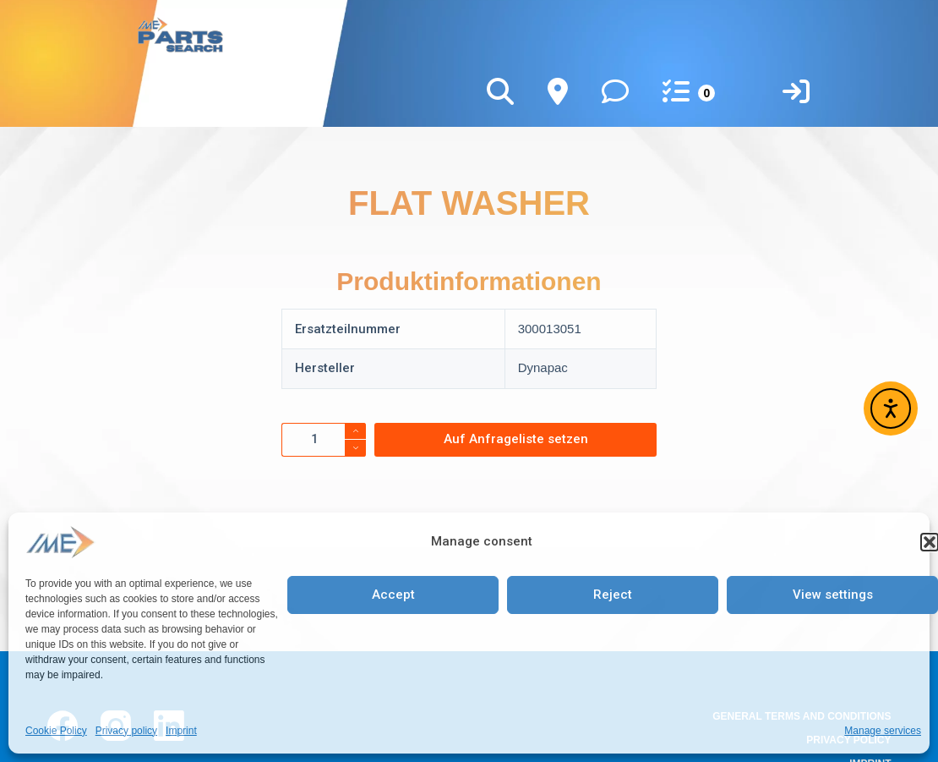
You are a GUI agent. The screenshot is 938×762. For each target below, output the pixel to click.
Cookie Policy (56, 731)
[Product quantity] (323, 440)
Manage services (882, 731)
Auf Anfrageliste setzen (516, 439)
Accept (393, 594)
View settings (833, 594)
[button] (929, 542)
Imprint (181, 731)
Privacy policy (126, 731)
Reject (612, 594)
